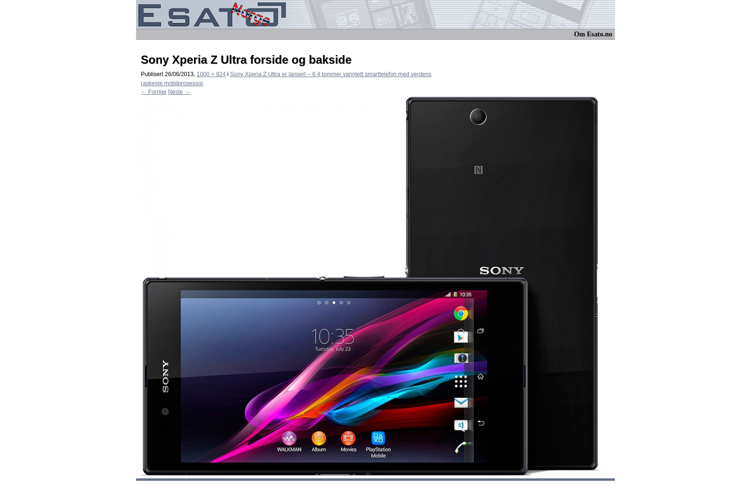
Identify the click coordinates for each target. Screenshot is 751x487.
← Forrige (153, 92)
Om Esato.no (593, 34)
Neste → (179, 92)
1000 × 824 (211, 74)
